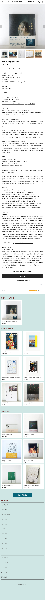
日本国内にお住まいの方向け (22, 280)
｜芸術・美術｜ (5, 505)
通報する (41, 284)
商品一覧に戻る (22, 495)
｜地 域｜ (4, 538)
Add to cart (22, 276)
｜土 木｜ (4, 524)
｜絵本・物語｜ (5, 557)
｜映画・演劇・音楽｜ (6, 514)
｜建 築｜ (4, 519)
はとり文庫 (4, 572)
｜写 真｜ (4, 509)
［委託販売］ (4, 577)
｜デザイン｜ (4, 529)
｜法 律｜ (4, 567)
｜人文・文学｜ (5, 562)
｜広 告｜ (4, 533)
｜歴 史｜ (4, 548)
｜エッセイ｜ (4, 553)
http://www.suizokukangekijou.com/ (23, 243)
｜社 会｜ (4, 543)
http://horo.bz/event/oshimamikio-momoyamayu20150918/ (18, 104)
